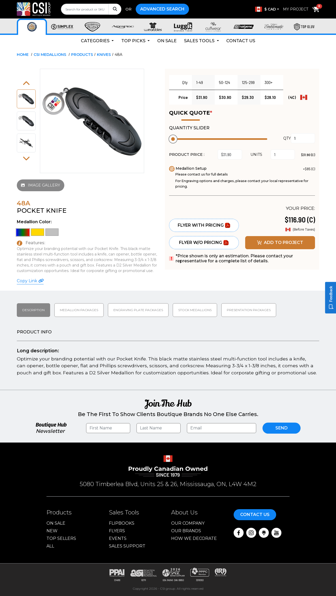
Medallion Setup (188, 168)
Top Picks (133, 40)
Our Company (187, 523)
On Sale (167, 40)
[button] (26, 83)
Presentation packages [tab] (249, 310)
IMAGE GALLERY (40, 185)
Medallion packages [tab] (79, 310)
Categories (96, 40)
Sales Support (127, 546)
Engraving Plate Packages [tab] (138, 310)
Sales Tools (200, 40)
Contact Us (240, 40)
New (51, 530)
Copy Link (30, 280)
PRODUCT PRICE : (186, 154)
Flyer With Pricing (204, 225)
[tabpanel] (168, 353)
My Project (295, 9)
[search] (91, 9)
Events (118, 538)
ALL (50, 546)
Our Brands (186, 530)
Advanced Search (162, 9)
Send (281, 427)
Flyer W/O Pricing (204, 243)
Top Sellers (61, 538)
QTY (287, 138)
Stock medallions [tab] (195, 310)
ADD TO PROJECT (280, 242)
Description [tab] (33, 310)
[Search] (114, 9)
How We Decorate (194, 538)
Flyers (117, 530)
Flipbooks (121, 523)
